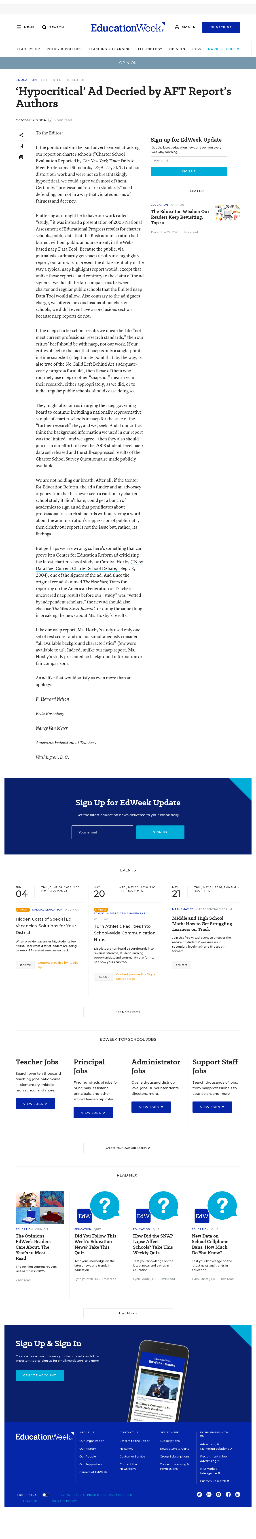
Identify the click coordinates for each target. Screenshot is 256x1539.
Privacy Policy (64, 1501)
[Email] (102, 832)
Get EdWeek (169, 1432)
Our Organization (91, 1441)
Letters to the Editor (135, 1441)
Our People (87, 1456)
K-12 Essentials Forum (214, 909)
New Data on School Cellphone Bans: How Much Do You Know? (210, 1244)
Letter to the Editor (63, 80)
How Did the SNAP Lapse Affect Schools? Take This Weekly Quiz (153, 1244)
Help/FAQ (126, 1448)
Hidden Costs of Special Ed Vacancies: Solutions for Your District (46, 926)
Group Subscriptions (175, 1456)
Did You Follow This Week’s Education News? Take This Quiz (95, 1244)
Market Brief (223, 49)
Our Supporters (90, 1464)
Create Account (39, 1375)
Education (26, 80)
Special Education (47, 909)
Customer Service (132, 1456)
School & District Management (120, 913)
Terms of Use (33, 1501)
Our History (87, 1448)
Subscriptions (170, 1441)
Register (25, 965)
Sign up (160, 832)
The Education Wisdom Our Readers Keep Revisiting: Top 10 (180, 217)
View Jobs (35, 1104)
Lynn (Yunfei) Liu (86, 1279)
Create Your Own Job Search (128, 1148)
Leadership (28, 49)
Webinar (72, 909)
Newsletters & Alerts (174, 1448)
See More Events (128, 1012)
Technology (150, 49)
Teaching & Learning (109, 49)
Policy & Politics (64, 49)
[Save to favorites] (21, 146)
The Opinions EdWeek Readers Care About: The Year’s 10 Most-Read (33, 1247)
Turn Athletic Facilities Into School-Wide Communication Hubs (125, 933)
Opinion (177, 49)
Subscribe (221, 27)
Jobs (196, 49)
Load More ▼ (128, 1313)
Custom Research (214, 1481)
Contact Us (129, 1432)
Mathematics (183, 909)
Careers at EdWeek (93, 1472)
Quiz (97, 1229)
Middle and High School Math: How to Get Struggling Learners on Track (202, 923)
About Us (86, 1432)
